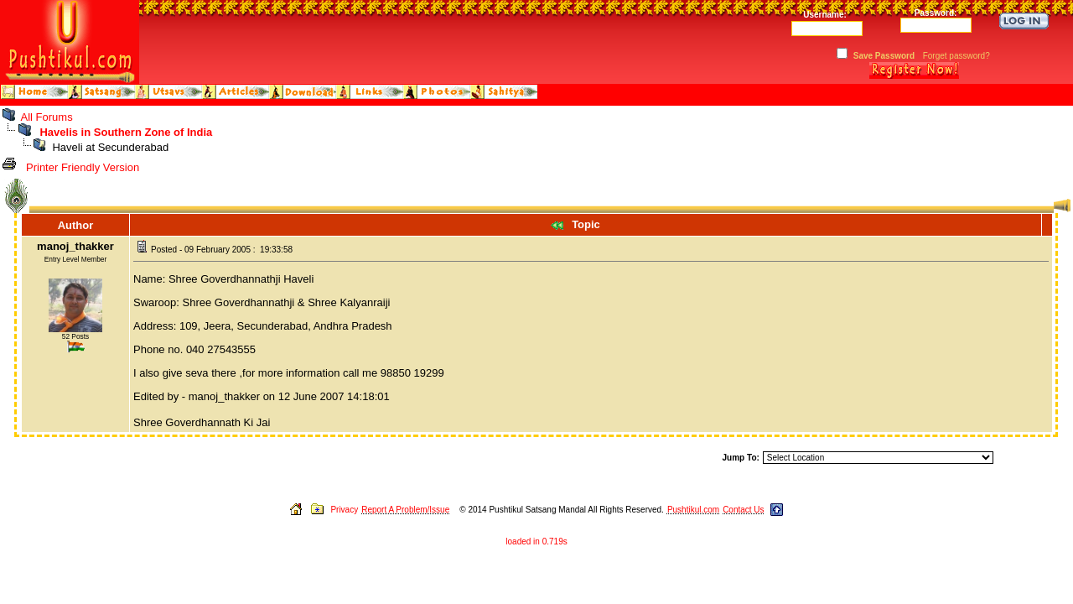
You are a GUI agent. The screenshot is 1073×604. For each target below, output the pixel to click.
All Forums (47, 117)
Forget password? (956, 55)
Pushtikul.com (693, 509)
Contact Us (743, 509)
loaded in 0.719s (536, 541)
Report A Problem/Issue (405, 509)
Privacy (344, 509)
